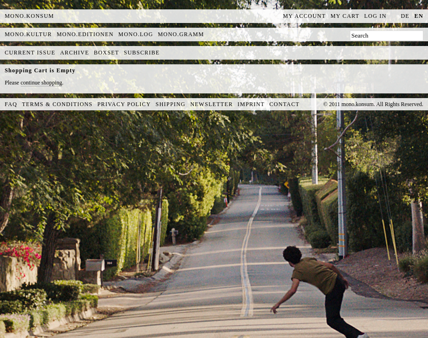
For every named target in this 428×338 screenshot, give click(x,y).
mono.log (136, 34)
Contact (284, 104)
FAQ (11, 104)
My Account (304, 16)
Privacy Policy (124, 104)
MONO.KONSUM (29, 16)
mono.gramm (181, 34)
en (418, 16)
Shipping (171, 104)
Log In (375, 16)
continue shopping (41, 82)
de (405, 16)
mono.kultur (28, 34)
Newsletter (211, 104)
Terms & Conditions (57, 104)
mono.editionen (84, 34)
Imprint (251, 104)
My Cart (345, 16)
